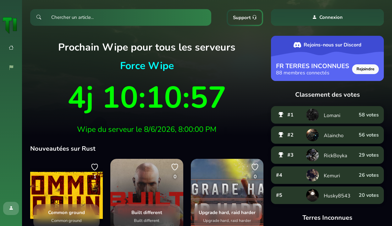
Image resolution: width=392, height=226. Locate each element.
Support (245, 17)
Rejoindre (365, 69)
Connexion (327, 17)
